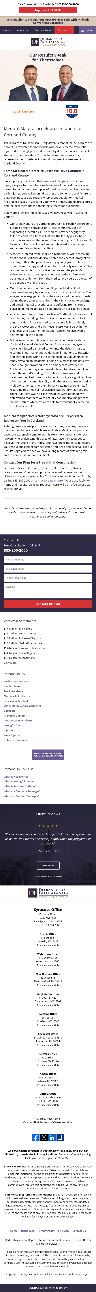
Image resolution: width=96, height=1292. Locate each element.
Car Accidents (12, 686)
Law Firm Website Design (48, 1288)
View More (10, 662)
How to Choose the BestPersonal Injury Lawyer (48, 754)
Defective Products (15, 740)
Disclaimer (27, 1231)
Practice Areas (43, 30)
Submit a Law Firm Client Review (48, 876)
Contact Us (64, 30)
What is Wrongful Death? (19, 781)
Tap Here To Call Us (48, 10)
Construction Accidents (18, 720)
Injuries (8, 730)
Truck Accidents (13, 691)
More (90, 30)
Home (6, 30)
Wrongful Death (13, 725)
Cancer (57, 1122)
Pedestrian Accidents (16, 701)
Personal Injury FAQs (18, 769)
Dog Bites (9, 710)
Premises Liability (14, 715)
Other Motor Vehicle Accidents (22, 706)
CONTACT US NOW (48, 604)
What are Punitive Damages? (21, 796)
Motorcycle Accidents (17, 696)
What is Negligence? (16, 776)
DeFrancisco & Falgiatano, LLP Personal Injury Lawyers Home (48, 42)
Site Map (63, 1231)
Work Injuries (12, 735)
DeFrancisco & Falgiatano (54, 181)
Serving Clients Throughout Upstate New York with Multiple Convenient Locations (48, 21)
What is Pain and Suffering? (21, 786)
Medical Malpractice (16, 681)
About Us (22, 30)
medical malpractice (64, 189)
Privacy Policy (46, 1231)
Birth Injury (40, 1122)
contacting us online (48, 480)
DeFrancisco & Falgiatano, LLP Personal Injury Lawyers (58, 1274)
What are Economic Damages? (22, 791)
